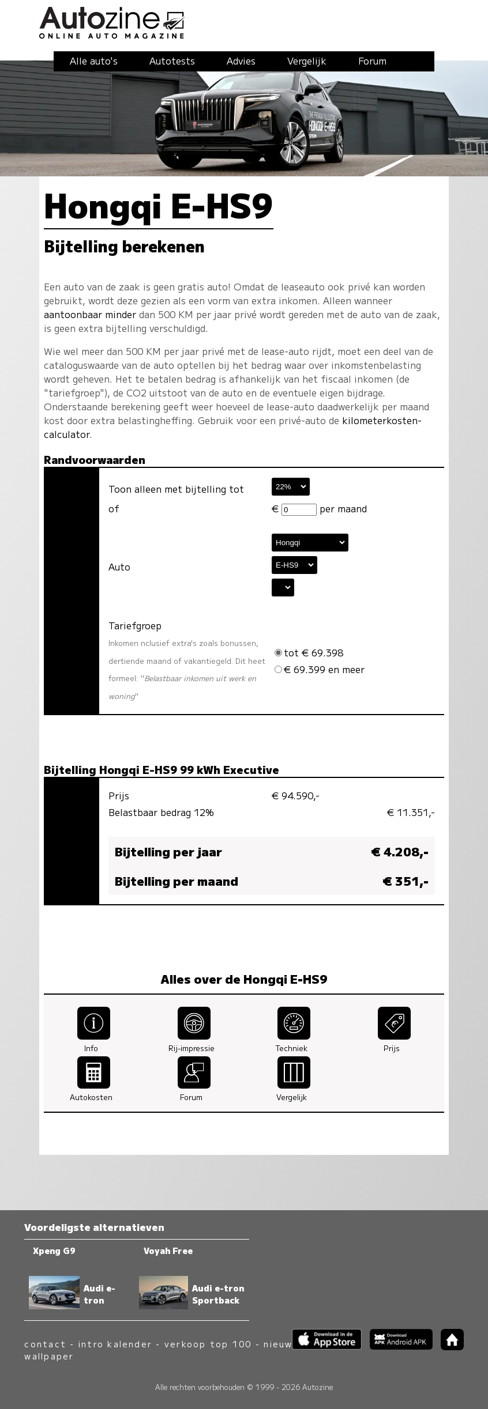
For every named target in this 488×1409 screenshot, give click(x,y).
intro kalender (115, 1344)
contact (45, 1344)
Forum (372, 60)
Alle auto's (94, 60)
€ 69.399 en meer (320, 669)
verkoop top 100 (208, 1344)
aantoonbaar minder (90, 314)
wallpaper (49, 1356)
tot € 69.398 (309, 652)
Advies (241, 60)
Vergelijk (306, 60)
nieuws (281, 1344)
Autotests (172, 60)
